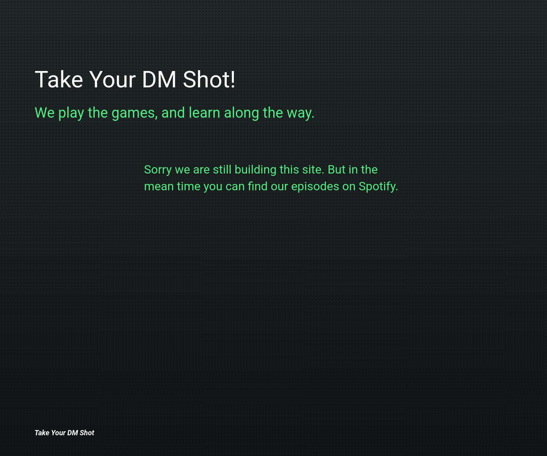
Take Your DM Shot (64, 432)
